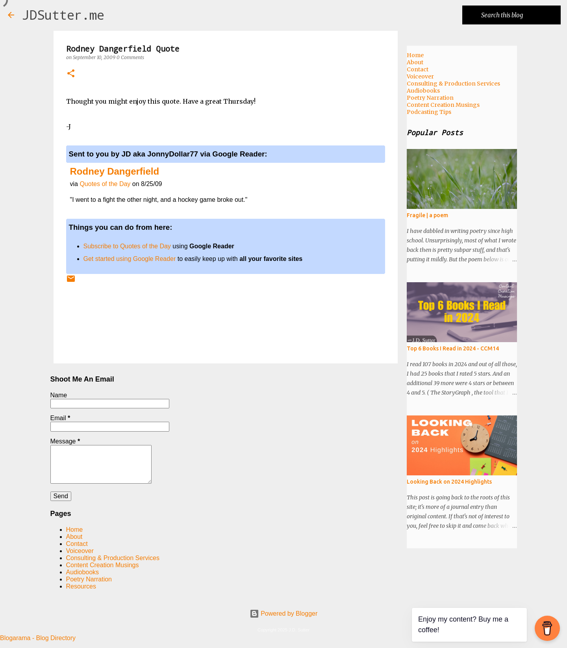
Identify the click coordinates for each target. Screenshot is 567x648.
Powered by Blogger (284, 613)
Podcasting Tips (429, 111)
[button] (71, 74)
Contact (77, 543)
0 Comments (130, 57)
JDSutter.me (63, 14)
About (74, 536)
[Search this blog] (519, 15)
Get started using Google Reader (129, 258)
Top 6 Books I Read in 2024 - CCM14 (453, 348)
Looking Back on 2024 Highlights (449, 482)
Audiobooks (82, 572)
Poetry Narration (89, 579)
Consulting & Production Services (112, 558)
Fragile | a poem (427, 215)
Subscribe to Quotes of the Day (127, 246)
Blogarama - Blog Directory (38, 638)
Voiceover (80, 550)
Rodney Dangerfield (114, 171)
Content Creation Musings (102, 565)
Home (74, 529)
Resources (81, 586)
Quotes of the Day (105, 184)
